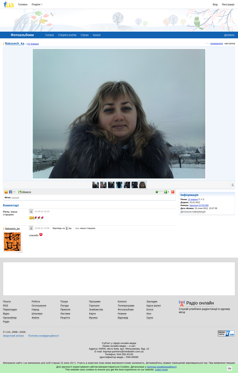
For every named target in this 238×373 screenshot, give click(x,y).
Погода (64, 305)
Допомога (229, 35)
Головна (22, 4)
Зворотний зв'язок (13, 335)
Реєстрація (228, 4)
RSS (5, 305)
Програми (94, 301)
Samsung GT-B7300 (198, 205)
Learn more (161, 369)
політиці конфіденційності (162, 366)
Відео (6, 313)
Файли (35, 317)
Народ (35, 309)
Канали (97, 35)
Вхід (215, 4)
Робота (36, 301)
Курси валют (154, 305)
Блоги (150, 309)
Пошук (64, 301)
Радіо (6, 321)
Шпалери (37, 313)
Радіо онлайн (200, 302)
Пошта (7, 301)
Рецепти (65, 317)
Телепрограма (126, 305)
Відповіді (123, 317)
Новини (122, 313)
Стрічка (85, 35)
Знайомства (96, 309)
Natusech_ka (14, 43)
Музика (93, 317)
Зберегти (24, 191)
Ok (229, 368)
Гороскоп (94, 305)
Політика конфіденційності (43, 335)
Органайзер (10, 317)
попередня (216, 43)
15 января (33, 43)
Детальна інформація (193, 211)
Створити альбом (67, 35)
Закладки (152, 301)
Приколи (65, 309)
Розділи (36, 4)
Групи (150, 317)
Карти (92, 313)
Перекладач (10, 309)
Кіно (149, 313)
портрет (15, 197)
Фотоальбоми (126, 309)
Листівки (65, 313)
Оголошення (39, 305)
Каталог (122, 301)
